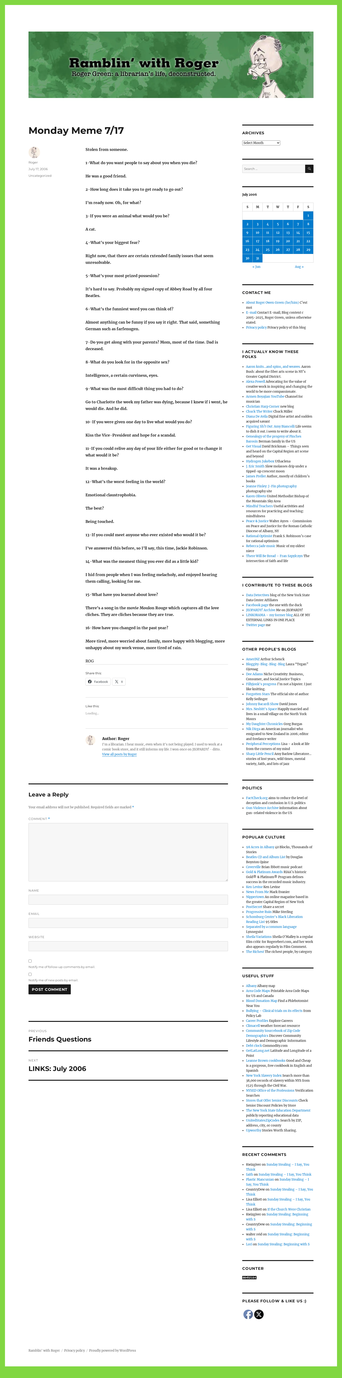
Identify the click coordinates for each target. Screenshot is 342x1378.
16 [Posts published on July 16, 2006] (247, 241)
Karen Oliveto (256, 496)
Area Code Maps (258, 991)
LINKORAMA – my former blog (269, 615)
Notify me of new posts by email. (53, 980)
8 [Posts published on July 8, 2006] (308, 224)
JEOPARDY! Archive (260, 610)
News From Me (257, 892)
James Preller (256, 476)
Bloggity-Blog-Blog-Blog (265, 664)
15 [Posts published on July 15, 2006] (308, 233)
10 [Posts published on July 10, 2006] (257, 233)
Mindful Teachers (259, 506)
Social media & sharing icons (144, 1374)
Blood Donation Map (261, 1001)
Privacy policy (256, 328)
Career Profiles (257, 1021)
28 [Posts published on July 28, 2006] (298, 250)
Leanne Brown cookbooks (265, 1061)
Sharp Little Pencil (260, 754)
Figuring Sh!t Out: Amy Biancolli (270, 426)
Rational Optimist (259, 536)
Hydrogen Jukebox (260, 461)
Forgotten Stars (258, 694)
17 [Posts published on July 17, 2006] (257, 241)
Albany (251, 986)
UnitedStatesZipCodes (263, 1120)
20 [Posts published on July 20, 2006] (288, 241)
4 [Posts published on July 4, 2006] (268, 224)
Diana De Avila (257, 416)
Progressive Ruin (259, 912)
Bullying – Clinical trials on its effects (274, 1011)
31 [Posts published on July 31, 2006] (257, 258)
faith (249, 1175)
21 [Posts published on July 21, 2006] (298, 241)
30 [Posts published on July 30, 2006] (247, 258)
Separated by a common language (271, 927)
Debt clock (254, 1046)
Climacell (253, 1026)
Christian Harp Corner (263, 407)
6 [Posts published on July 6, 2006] (288, 224)
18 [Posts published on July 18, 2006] (267, 241)
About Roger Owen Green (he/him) (272, 303)
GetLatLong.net (258, 1051)
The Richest (255, 952)
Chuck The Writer (259, 412)
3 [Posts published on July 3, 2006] (257, 224)
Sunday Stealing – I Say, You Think (285, 1175)
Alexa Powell (255, 382)
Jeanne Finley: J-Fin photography (271, 486)
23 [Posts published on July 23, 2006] (247, 250)
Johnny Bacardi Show (262, 704)
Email (34, 914)
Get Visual (253, 446)
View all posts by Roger (119, 754)
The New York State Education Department (278, 1110)
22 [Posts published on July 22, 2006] (308, 241)
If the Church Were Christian (289, 1209)
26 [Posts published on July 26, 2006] (278, 250)
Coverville (253, 867)
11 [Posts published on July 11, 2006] (267, 233)
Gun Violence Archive (262, 808)
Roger (33, 162)
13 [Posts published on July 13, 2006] (288, 233)
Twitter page (255, 625)
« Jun (256, 267)
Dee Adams (254, 674)
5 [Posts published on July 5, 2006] (278, 224)
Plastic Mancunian (260, 1180)
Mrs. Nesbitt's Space (261, 709)
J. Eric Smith (255, 466)
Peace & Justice (257, 521)
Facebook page (257, 605)
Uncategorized (40, 175)
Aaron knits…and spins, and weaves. (273, 367)
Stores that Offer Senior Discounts (272, 1101)
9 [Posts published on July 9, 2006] (247, 233)
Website (36, 937)
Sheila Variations (259, 937)
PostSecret (254, 907)
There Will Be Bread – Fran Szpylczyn (274, 556)
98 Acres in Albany (260, 847)
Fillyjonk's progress (261, 684)
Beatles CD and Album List (265, 857)
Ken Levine (254, 887)
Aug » (299, 267)
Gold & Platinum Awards (264, 872)
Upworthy (253, 1130)
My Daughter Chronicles (264, 724)
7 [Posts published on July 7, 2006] (298, 224)
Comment (39, 819)
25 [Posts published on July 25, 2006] (268, 250)
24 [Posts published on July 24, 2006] (258, 250)
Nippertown (255, 897)
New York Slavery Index (264, 1076)
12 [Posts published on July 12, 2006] (278, 233)
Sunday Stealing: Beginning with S (284, 1244)
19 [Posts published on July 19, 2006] (278, 241)
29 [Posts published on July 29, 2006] (308, 250)
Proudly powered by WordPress (112, 1351)
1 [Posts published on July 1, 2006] (308, 216)
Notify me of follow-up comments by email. (61, 967)
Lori (249, 1244)
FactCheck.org (257, 798)
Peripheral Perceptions (263, 744)
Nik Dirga (253, 729)
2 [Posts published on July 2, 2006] (247, 224)
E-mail (251, 313)
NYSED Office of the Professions (270, 1091)
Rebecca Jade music (261, 546)
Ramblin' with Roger (44, 1351)
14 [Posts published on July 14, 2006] (298, 233)
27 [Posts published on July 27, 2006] (288, 250)
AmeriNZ (253, 659)
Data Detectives (257, 595)
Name (33, 890)
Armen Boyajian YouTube (265, 397)
